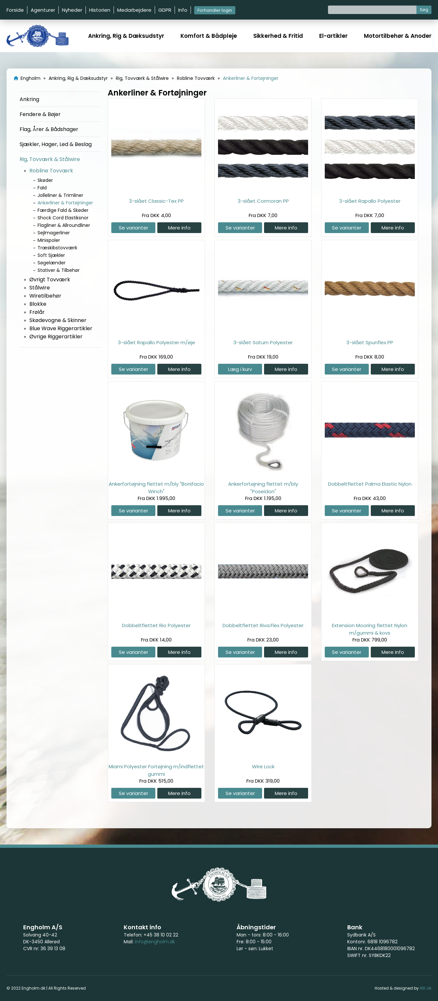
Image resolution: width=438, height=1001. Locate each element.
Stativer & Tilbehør (59, 270)
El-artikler (333, 36)
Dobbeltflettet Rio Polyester (156, 625)
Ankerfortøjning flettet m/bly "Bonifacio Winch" (156, 487)
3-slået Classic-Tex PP (156, 201)
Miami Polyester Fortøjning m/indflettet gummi (156, 770)
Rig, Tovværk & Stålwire (50, 159)
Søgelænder (52, 262)
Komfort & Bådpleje (208, 36)
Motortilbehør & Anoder (397, 36)
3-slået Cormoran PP (263, 201)
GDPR (164, 10)
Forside (15, 10)
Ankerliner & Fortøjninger (65, 202)
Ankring (29, 99)
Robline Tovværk (51, 170)
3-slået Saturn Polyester (263, 342)
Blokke (37, 304)
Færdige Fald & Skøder (63, 210)
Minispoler (49, 240)
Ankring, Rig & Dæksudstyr (126, 36)
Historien (99, 10)
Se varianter (133, 227)
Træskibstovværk (57, 247)
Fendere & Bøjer (40, 114)
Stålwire (39, 287)
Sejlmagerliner (54, 232)
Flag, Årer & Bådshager (49, 129)
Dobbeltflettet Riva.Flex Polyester (263, 625)
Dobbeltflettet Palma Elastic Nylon (370, 483)
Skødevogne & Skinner (57, 320)
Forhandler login (214, 10)
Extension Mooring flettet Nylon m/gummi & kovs (369, 629)
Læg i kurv (240, 369)
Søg (424, 10)
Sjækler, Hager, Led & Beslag (56, 144)
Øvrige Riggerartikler (56, 336)
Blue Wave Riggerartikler (60, 328)
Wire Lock (263, 766)
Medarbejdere (134, 10)
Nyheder (72, 10)
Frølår (37, 312)
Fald (42, 187)
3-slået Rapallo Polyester (369, 201)
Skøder (45, 180)
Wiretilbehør (45, 296)
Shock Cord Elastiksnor (63, 217)
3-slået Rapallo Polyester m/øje (156, 342)
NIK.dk (425, 988)
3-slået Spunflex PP (369, 342)
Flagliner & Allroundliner (64, 225)
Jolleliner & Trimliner (60, 195)
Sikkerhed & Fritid (278, 36)
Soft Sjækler (51, 255)
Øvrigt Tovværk (49, 279)
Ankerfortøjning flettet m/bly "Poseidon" (263, 487)
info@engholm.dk (155, 941)
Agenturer (43, 10)
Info (182, 10)
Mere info (179, 227)
